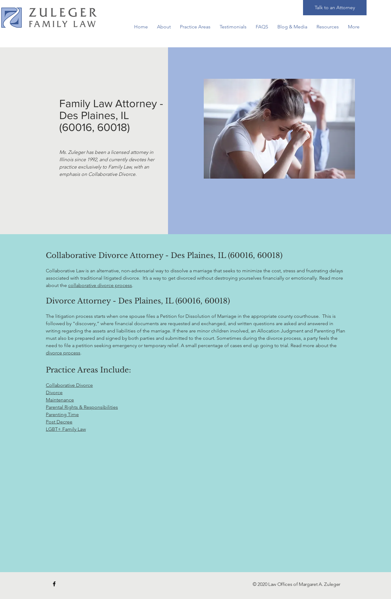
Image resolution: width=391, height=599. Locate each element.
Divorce (54, 392)
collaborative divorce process (100, 285)
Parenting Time (62, 414)
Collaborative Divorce (69, 385)
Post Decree (59, 422)
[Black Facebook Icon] (54, 584)
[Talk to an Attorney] (335, 7)
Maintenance (60, 400)
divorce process (63, 353)
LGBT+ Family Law (66, 429)
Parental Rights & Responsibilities (82, 407)
